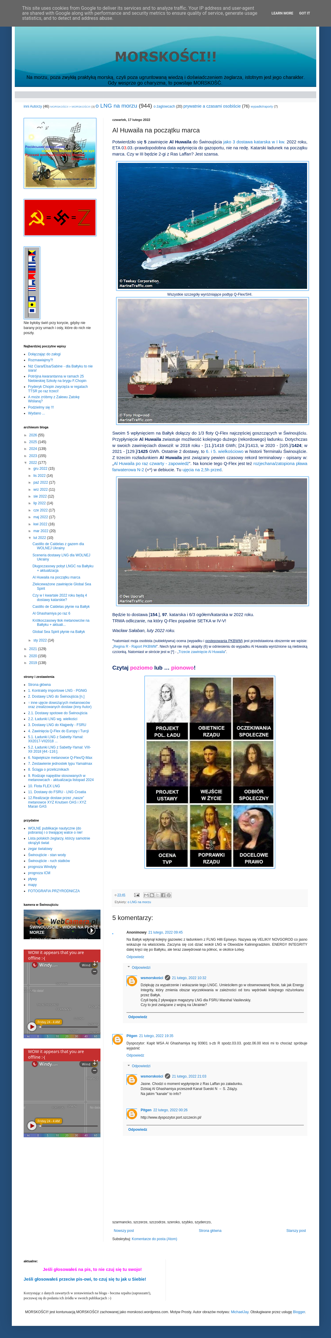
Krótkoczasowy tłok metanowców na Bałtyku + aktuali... (61, 622)
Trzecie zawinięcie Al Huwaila (202, 652)
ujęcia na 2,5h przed (201, 469)
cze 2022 (41, 510)
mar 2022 (41, 531)
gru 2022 (40, 468)
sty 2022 (40, 640)
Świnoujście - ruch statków (49, 861)
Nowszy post (124, 1231)
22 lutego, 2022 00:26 (170, 1110)
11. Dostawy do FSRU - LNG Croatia (57, 792)
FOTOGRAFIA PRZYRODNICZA (54, 891)
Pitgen (131, 1036)
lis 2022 (40, 476)
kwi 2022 (40, 524)
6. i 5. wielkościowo (225, 451)
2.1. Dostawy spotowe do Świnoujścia (57, 713)
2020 (33, 656)
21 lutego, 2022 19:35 (156, 1036)
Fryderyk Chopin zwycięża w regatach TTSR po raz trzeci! (58, 389)
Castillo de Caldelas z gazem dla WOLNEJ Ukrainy (58, 546)
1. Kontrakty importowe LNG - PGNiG (57, 691)
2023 (33, 456)
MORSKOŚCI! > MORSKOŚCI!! (70, 106)
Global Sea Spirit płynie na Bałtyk (59, 632)
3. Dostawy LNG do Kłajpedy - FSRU (57, 725)
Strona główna (210, 1231)
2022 (33, 463)
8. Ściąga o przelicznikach (48, 769)
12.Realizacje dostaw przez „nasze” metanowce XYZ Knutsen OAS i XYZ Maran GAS (57, 802)
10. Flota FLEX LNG (44, 786)
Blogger (299, 1312)
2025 (33, 442)
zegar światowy (40, 849)
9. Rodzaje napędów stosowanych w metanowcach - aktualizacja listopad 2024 (61, 778)
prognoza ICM (39, 873)
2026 (33, 435)
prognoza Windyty (42, 867)
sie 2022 (40, 496)
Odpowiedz (135, 957)
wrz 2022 (41, 489)
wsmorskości (152, 978)
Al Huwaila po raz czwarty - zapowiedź (151, 463)
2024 (33, 449)
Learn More (282, 13)
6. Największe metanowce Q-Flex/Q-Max (60, 758)
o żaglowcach (164, 106)
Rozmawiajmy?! (40, 360)
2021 (33, 649)
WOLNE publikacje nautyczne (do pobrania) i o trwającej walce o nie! (55, 830)
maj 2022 (41, 517)
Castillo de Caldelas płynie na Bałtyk (61, 607)
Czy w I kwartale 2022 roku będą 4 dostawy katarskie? (60, 597)
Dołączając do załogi (44, 354)
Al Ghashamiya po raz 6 (51, 613)
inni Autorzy (33, 106)
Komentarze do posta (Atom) (154, 1239)
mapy (32, 885)
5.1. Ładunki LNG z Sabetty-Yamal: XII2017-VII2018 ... (55, 739)
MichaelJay (239, 1312)
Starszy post (296, 1231)
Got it (304, 13)
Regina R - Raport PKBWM (134, 646)
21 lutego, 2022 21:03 (189, 1076)
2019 (33, 663)
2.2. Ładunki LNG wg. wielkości (52, 719)
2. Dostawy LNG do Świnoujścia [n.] (56, 696)
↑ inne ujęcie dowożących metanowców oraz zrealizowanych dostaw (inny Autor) (60, 705)
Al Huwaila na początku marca (56, 577)
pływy (32, 879)
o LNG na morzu (116, 106)
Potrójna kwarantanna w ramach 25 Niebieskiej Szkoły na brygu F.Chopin (57, 378)
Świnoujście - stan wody (47, 855)
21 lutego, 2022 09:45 (165, 932)
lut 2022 (40, 538)
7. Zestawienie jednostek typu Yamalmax (60, 764)
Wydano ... (36, 413)
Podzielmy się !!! (41, 407)
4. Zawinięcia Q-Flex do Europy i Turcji (58, 731)
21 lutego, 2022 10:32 (189, 978)
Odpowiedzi (141, 968)
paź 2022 (41, 482)
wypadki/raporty (262, 106)
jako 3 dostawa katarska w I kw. (254, 142)
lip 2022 (40, 503)
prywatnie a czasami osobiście (212, 106)
